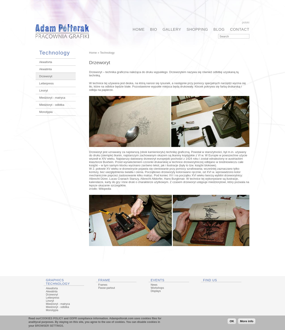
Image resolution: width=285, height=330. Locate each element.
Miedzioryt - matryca (52, 97)
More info (246, 321)
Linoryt (43, 90)
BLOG (219, 29)
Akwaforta (45, 62)
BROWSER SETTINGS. (49, 325)
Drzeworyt (45, 76)
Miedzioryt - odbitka (51, 104)
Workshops (157, 287)
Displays (156, 291)
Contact (239, 29)
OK (232, 321)
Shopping (197, 29)
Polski (245, 22)
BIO (153, 29)
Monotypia (46, 112)
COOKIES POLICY (51, 318)
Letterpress (46, 83)
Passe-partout (106, 287)
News (154, 284)
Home (139, 29)
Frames (102, 284)
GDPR (73, 318)
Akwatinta (45, 69)
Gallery (172, 29)
